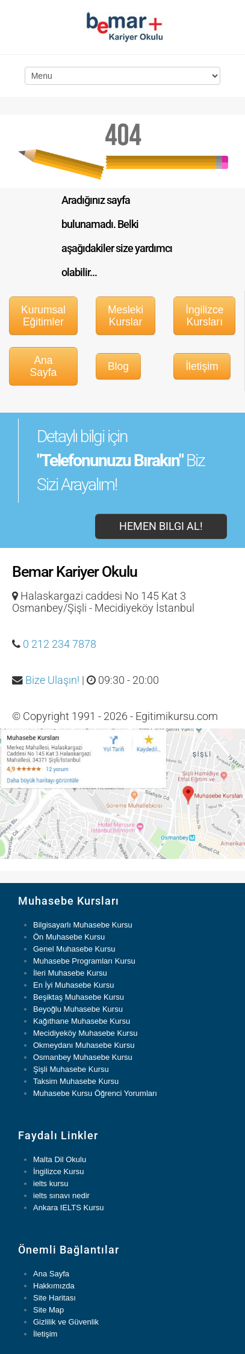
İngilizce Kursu (58, 1171)
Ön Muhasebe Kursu (69, 936)
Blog (118, 366)
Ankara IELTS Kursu (68, 1207)
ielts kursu (51, 1183)
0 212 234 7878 (59, 644)
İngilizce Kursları (204, 316)
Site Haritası (54, 1297)
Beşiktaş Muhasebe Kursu (78, 997)
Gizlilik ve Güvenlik (66, 1321)
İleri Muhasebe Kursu (70, 972)
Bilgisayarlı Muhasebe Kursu (82, 924)
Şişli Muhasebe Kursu (71, 1069)
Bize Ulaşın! (52, 680)
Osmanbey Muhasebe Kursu (82, 1057)
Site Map (48, 1309)
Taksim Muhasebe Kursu (76, 1081)
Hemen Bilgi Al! (161, 526)
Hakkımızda (54, 1285)
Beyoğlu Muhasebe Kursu (78, 1009)
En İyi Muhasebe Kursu (73, 984)
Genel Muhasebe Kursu (74, 948)
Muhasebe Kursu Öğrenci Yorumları (95, 1093)
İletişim (201, 366)
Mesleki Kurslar (125, 316)
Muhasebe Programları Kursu (84, 960)
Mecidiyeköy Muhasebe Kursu (85, 1033)
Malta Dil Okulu (59, 1159)
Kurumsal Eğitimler (43, 316)
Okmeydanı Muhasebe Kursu (83, 1045)
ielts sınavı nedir (61, 1195)
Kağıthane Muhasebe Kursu (81, 1021)
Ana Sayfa (43, 366)
